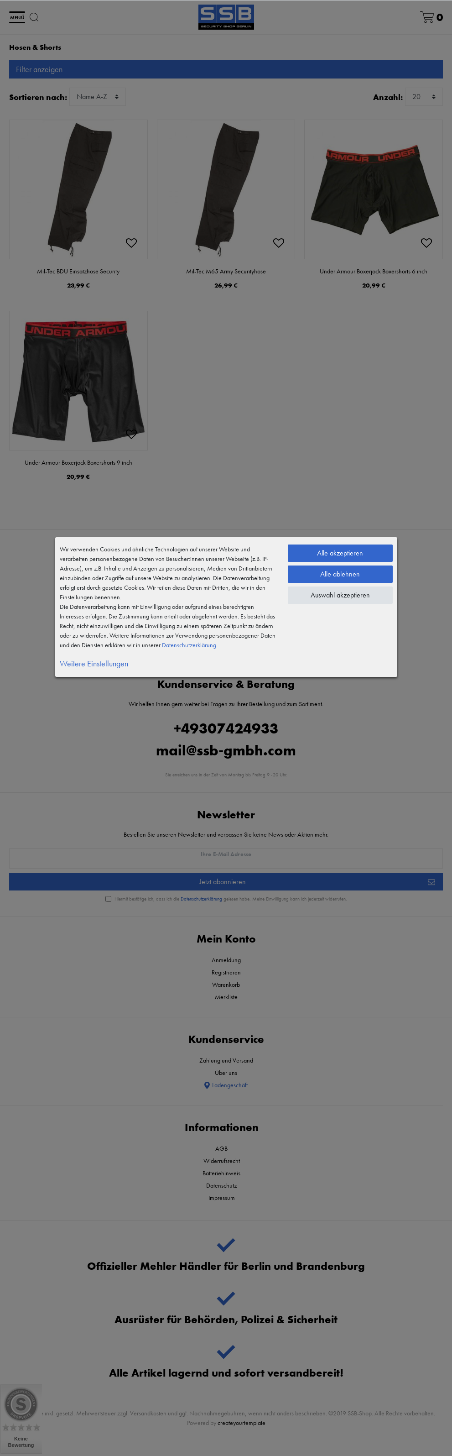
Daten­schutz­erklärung (189, 645)
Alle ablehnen (340, 574)
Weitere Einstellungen (94, 663)
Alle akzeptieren (340, 553)
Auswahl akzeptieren (340, 595)
